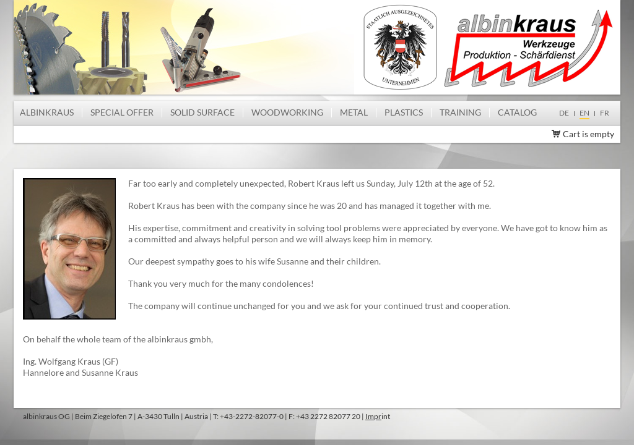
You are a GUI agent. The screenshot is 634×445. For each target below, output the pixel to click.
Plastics (403, 112)
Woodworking (287, 112)
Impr (373, 416)
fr (604, 112)
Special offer (122, 112)
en (584, 112)
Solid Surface (202, 112)
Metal (354, 112)
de (564, 112)
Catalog (517, 112)
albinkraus (47, 112)
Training (460, 112)
